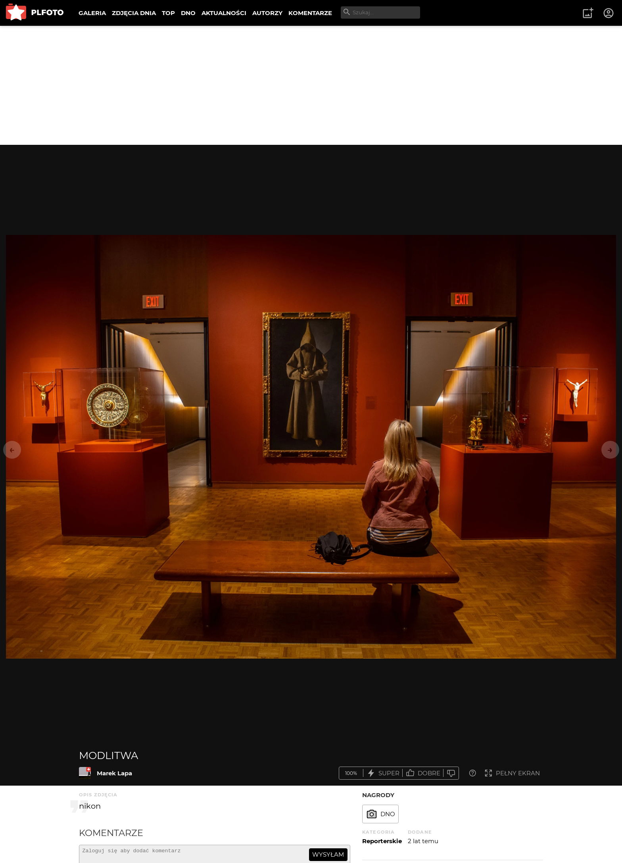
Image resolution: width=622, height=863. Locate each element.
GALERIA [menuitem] (92, 13)
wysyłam (328, 854)
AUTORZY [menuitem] (267, 13)
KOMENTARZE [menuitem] (310, 13)
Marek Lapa (114, 773)
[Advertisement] (311, 85)
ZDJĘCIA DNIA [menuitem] (134, 13)
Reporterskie (382, 841)
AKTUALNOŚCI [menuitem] (224, 13)
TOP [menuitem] (168, 13)
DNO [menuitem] (188, 13)
